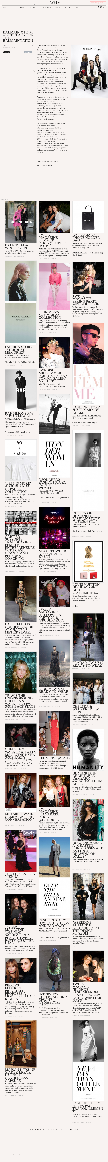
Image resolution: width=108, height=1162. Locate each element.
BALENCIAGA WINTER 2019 (16, 246)
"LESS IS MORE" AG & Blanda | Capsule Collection (18, 487)
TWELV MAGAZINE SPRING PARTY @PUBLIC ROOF (85, 300)
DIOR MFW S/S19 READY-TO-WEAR (53, 690)
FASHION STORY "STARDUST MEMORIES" (18, 349)
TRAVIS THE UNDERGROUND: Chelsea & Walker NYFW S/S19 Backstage (20, 701)
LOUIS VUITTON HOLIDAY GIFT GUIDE (86, 587)
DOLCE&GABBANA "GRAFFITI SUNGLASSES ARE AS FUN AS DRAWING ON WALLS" (87, 849)
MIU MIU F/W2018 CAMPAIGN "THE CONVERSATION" (19, 816)
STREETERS (67, 7)
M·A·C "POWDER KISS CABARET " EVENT (52, 553)
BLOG (76, 7)
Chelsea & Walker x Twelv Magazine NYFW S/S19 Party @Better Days (20, 754)
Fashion (6, 45)
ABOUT (4, 1154)
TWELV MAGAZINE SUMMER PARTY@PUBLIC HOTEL (52, 240)
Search (4, 7)
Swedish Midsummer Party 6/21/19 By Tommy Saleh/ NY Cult (53, 375)
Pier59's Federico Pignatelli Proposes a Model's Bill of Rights (20, 992)
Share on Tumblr (28, 52)
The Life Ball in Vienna (20, 875)
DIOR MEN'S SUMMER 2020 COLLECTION (50, 314)
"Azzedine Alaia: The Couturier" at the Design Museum (85, 927)
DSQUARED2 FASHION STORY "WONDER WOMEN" (52, 484)
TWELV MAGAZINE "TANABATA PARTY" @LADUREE (49, 814)
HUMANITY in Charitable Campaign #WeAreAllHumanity (87, 778)
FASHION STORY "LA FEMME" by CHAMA (86, 410)
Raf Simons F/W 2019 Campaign (19, 414)
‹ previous (38, 1129)
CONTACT (10, 1154)
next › (71, 1129)
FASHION (23, 7)
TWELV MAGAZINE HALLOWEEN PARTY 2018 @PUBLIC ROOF (52, 614)
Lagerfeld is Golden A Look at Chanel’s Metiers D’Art (19, 628)
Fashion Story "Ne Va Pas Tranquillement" (87, 1107)
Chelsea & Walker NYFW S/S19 (85, 709)
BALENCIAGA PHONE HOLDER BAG (86, 237)
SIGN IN (102, 3)
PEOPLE (57, 7)
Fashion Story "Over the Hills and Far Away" (54, 922)
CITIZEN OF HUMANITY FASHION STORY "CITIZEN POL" (86, 517)
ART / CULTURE (34, 7)
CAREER (16, 1154)
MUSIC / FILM (47, 7)
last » (76, 1129)
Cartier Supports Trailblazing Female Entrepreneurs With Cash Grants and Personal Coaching (20, 547)
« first (31, 1129)
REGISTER (94, 3)
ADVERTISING (24, 1154)
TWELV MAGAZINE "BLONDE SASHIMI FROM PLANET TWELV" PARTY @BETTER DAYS (19, 935)
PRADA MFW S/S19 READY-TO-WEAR (87, 664)
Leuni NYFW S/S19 (54, 758)
